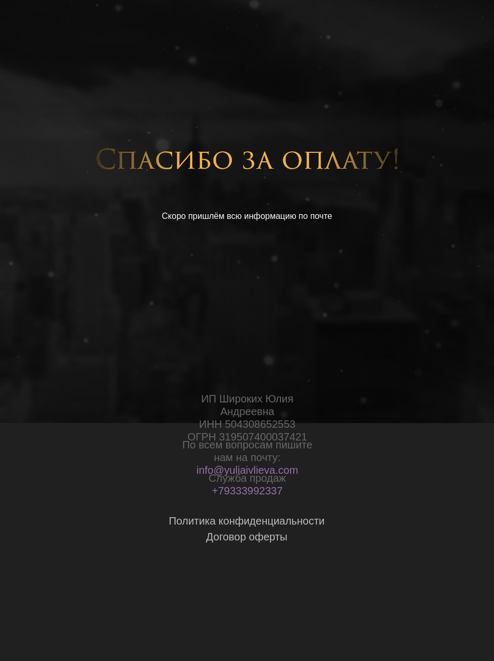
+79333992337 (247, 491)
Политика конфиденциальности (246, 521)
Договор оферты (246, 537)
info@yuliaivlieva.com (248, 470)
